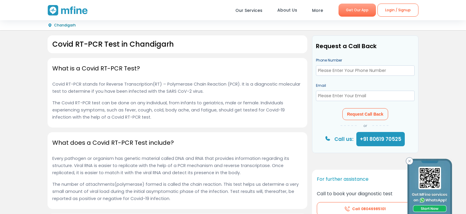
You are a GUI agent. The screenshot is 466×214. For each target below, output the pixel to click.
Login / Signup (398, 9)
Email (321, 85)
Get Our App (357, 9)
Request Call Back (365, 114)
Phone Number (329, 60)
